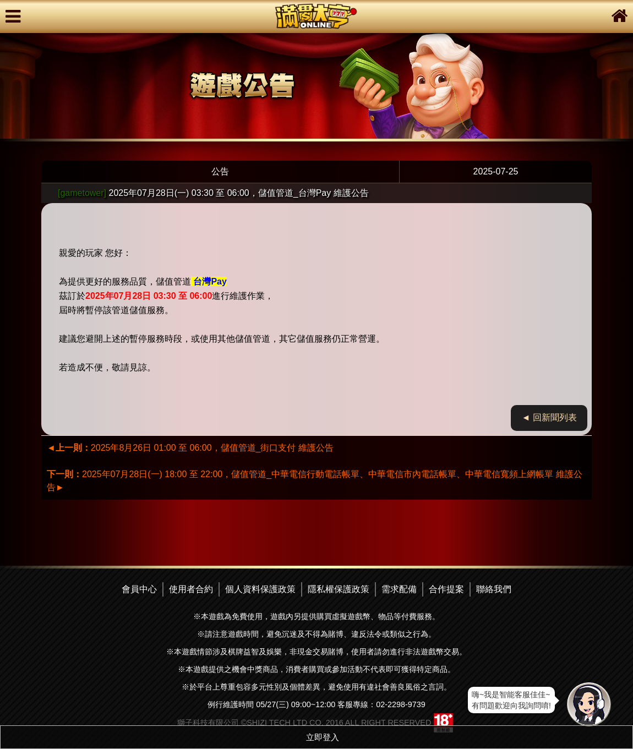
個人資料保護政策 (260, 589)
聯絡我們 (493, 589)
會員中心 (139, 589)
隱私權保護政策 (338, 589)
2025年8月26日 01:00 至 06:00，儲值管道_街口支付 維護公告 (190, 447)
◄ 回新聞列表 (549, 417)
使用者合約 (191, 589)
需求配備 (399, 589)
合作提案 (446, 589)
